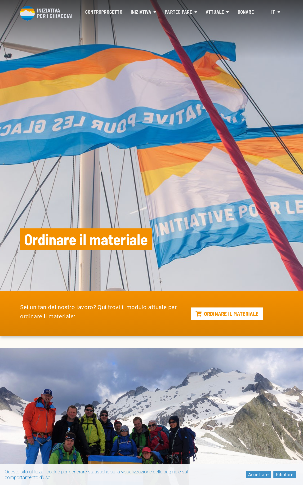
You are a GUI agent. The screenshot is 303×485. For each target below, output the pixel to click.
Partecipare (181, 12)
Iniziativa (143, 12)
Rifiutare (285, 474)
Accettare (258, 474)
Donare (246, 12)
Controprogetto (103, 12)
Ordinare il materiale (227, 313)
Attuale (217, 12)
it (276, 12)
